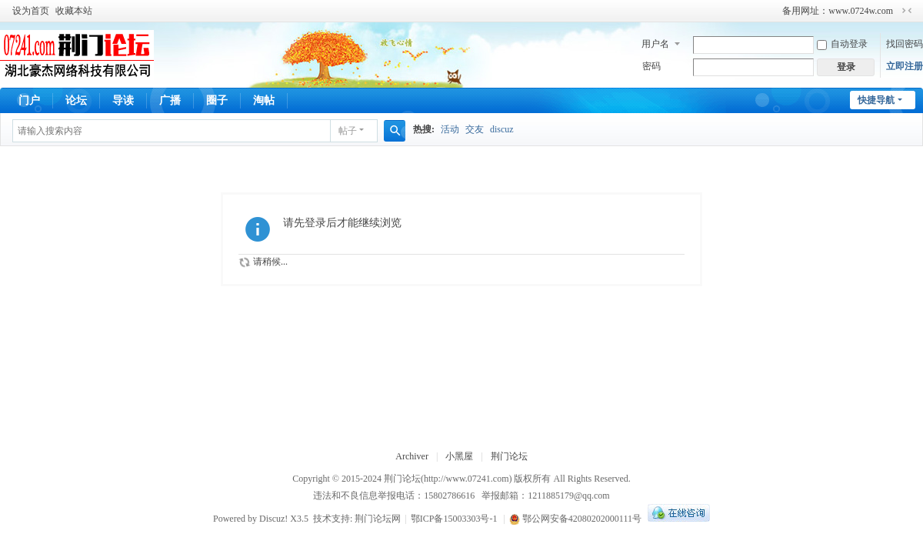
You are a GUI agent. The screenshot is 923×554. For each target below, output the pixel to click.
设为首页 (30, 10)
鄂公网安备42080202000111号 (575, 518)
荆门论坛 (509, 456)
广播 (170, 100)
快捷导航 (876, 100)
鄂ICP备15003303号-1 (454, 518)
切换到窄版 (907, 11)
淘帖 (264, 100)
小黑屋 (459, 456)
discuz (502, 129)
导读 (123, 100)
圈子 (217, 100)
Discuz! (273, 518)
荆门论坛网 (378, 518)
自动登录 (842, 43)
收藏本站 (73, 10)
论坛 (76, 100)
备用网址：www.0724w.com (837, 10)
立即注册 (904, 66)
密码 (651, 66)
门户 (29, 100)
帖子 (347, 130)
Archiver (411, 456)
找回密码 (904, 43)
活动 (450, 129)
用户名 (655, 43)
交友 (474, 129)
